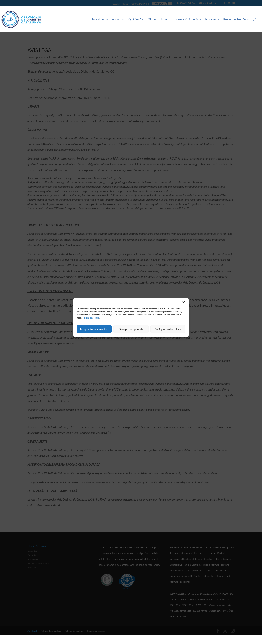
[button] (183, 302)
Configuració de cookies (168, 329)
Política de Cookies (91, 317)
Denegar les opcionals (131, 329)
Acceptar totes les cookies (94, 329)
